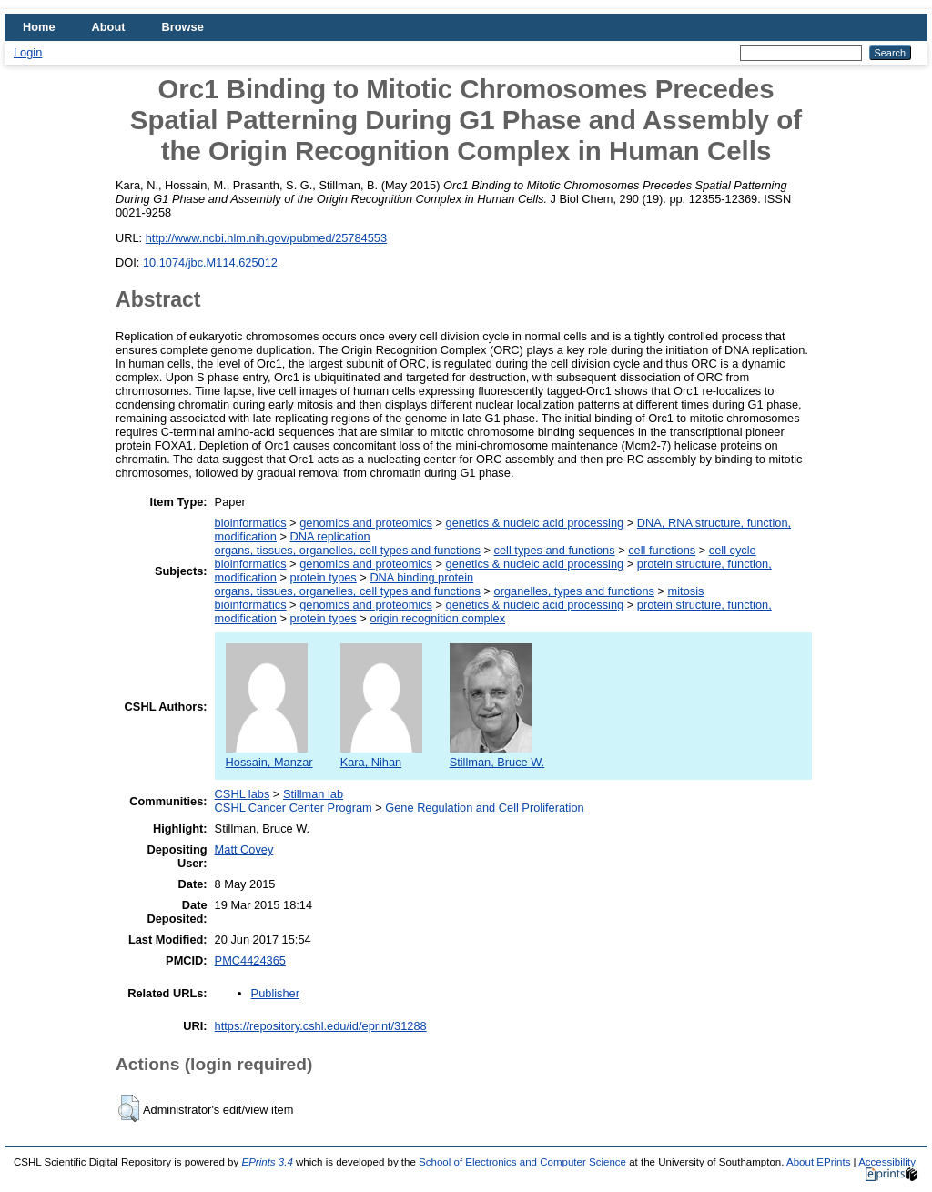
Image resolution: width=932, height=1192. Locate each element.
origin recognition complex (437, 618)
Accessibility (887, 1162)
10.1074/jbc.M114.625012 (210, 262)
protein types (323, 577)
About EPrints (818, 1162)
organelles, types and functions (574, 591)
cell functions (661, 550)
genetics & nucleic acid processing (535, 523)
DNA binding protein (421, 577)
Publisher (275, 993)
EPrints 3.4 (266, 1162)
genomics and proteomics (365, 523)
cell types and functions (554, 550)
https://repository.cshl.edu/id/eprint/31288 (321, 1026)
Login (28, 52)
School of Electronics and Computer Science (522, 1162)
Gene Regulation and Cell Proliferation (484, 807)
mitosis (686, 591)
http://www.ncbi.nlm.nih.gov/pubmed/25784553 (266, 238)
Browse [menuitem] (183, 27)
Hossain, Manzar (269, 755)
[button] (128, 1108)
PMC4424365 (250, 960)
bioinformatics (251, 523)
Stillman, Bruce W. (497, 755)
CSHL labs (242, 794)
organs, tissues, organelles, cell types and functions (348, 550)
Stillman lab (313, 794)
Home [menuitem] (39, 27)
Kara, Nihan (381, 755)
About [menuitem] (109, 27)
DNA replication (330, 536)
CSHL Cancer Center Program (293, 807)
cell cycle (732, 550)
